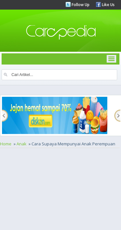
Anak (21, 144)
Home (5, 144)
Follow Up (80, 4)
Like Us (108, 4)
